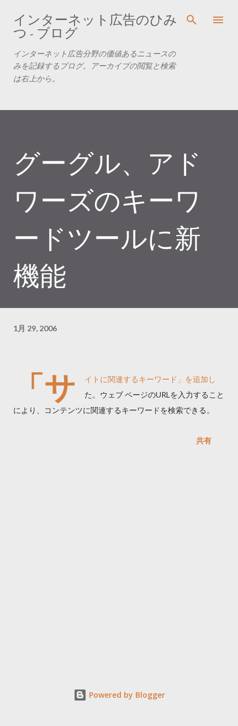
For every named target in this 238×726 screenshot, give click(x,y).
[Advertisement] (119, 563)
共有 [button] (203, 440)
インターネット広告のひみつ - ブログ (95, 26)
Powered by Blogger (119, 695)
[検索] (191, 20)
